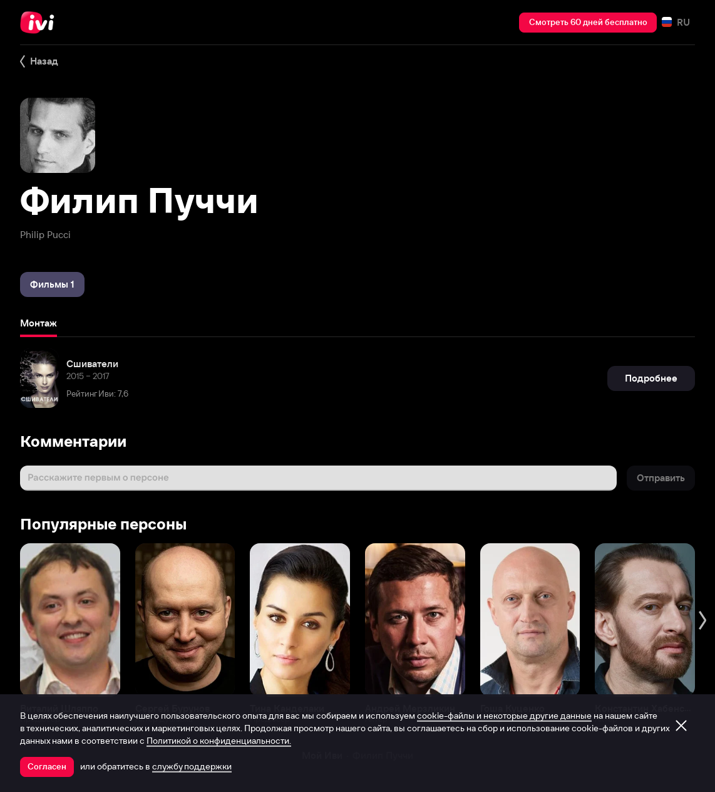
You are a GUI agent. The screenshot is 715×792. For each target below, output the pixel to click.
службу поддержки (192, 766)
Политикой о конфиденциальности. (219, 741)
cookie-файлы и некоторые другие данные (504, 716)
